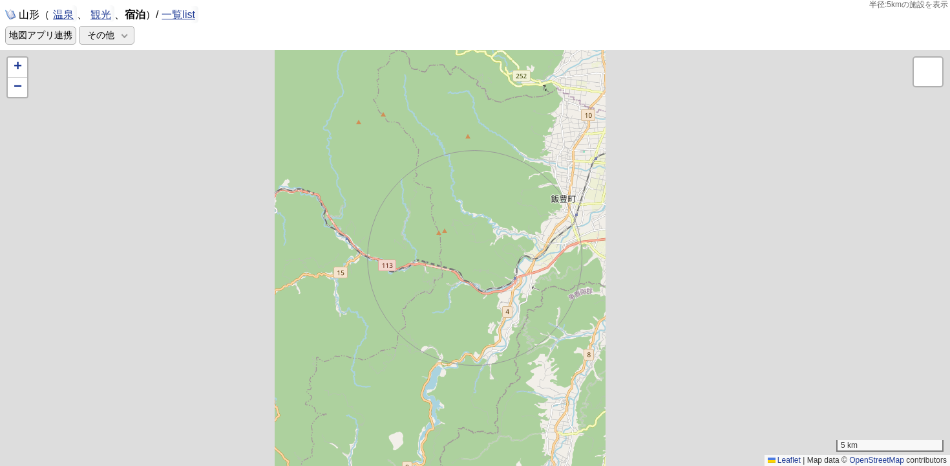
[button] (17, 68)
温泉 (63, 13)
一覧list (178, 14)
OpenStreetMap (876, 460)
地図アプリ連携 (40, 35)
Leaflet (784, 460)
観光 (100, 13)
